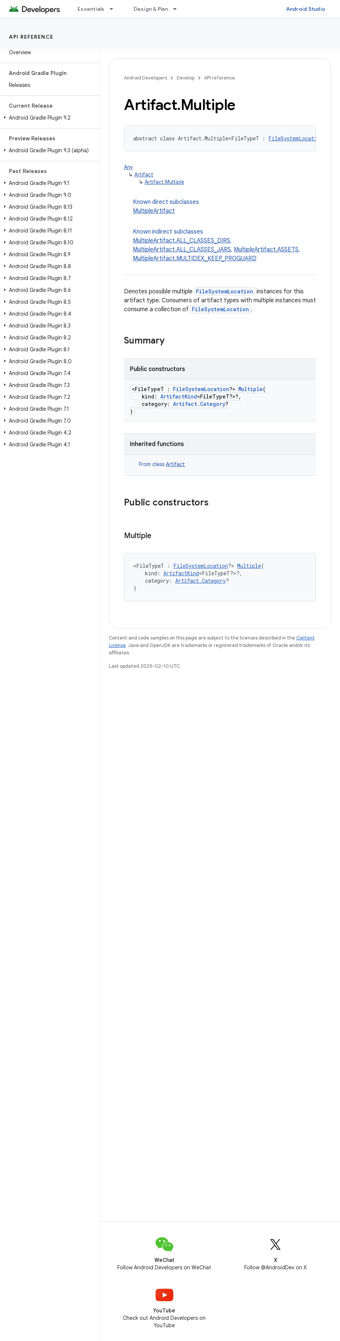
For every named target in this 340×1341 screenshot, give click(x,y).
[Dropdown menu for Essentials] (115, 9)
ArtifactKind (178, 396)
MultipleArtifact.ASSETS (266, 249)
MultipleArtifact (154, 211)
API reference (31, 36)
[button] (48, 118)
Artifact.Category (199, 403)
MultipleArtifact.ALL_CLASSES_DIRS (181, 240)
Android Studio (306, 9)
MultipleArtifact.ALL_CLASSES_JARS (182, 249)
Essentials (91, 9)
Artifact (143, 174)
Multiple (250, 389)
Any (128, 167)
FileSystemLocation (295, 138)
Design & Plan (151, 9)
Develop (185, 78)
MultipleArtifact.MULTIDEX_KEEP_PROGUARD (194, 258)
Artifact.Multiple (164, 182)
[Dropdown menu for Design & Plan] (178, 9)
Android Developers (145, 78)
